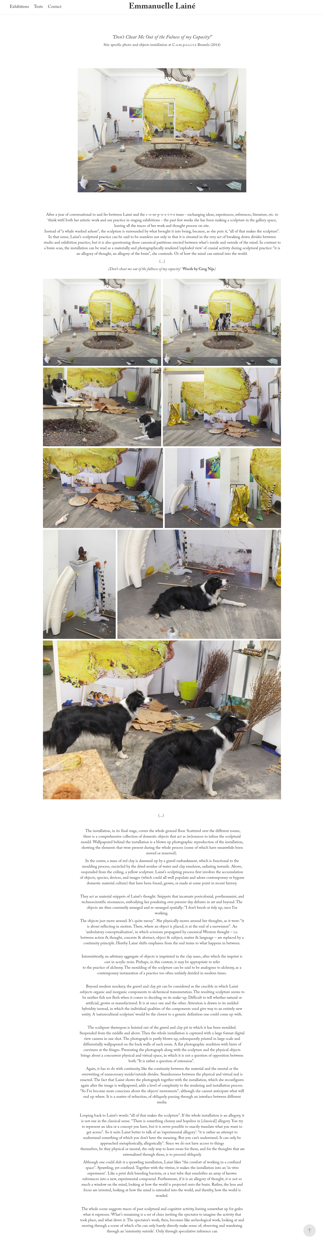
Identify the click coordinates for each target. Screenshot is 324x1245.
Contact (54, 7)
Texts (38, 7)
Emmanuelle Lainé (162, 7)
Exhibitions (19, 7)
